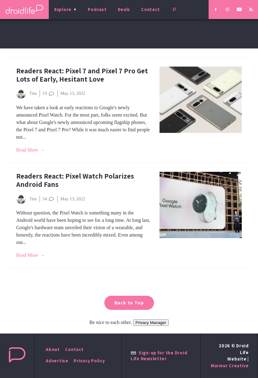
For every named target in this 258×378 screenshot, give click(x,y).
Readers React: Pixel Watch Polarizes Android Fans (75, 180)
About (53, 349)
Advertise (57, 361)
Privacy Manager (151, 322)
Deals (124, 9)
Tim (26, 93)
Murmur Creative (230, 365)
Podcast (97, 9)
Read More (27, 149)
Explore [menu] (62, 9)
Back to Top (129, 302)
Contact (150, 9)
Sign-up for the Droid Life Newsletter (159, 355)
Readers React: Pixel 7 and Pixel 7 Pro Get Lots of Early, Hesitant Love (82, 75)
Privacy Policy (89, 361)
